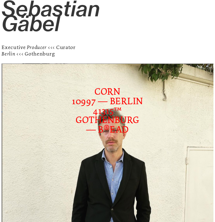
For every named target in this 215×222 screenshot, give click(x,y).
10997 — (91, 101)
